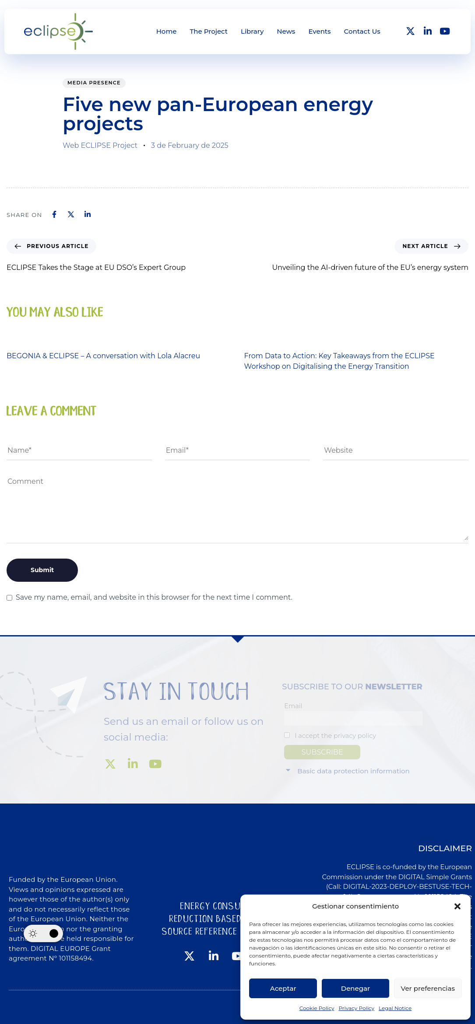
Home (166, 31)
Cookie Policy (316, 1008)
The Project (209, 31)
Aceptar (283, 988)
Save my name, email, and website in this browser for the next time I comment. (154, 597)
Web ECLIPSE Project (100, 145)
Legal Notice (395, 1008)
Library (252, 31)
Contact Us (362, 31)
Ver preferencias (428, 988)
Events (319, 31)
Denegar (355, 988)
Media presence (94, 83)
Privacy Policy (356, 1008)
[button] (457, 906)
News (286, 31)
